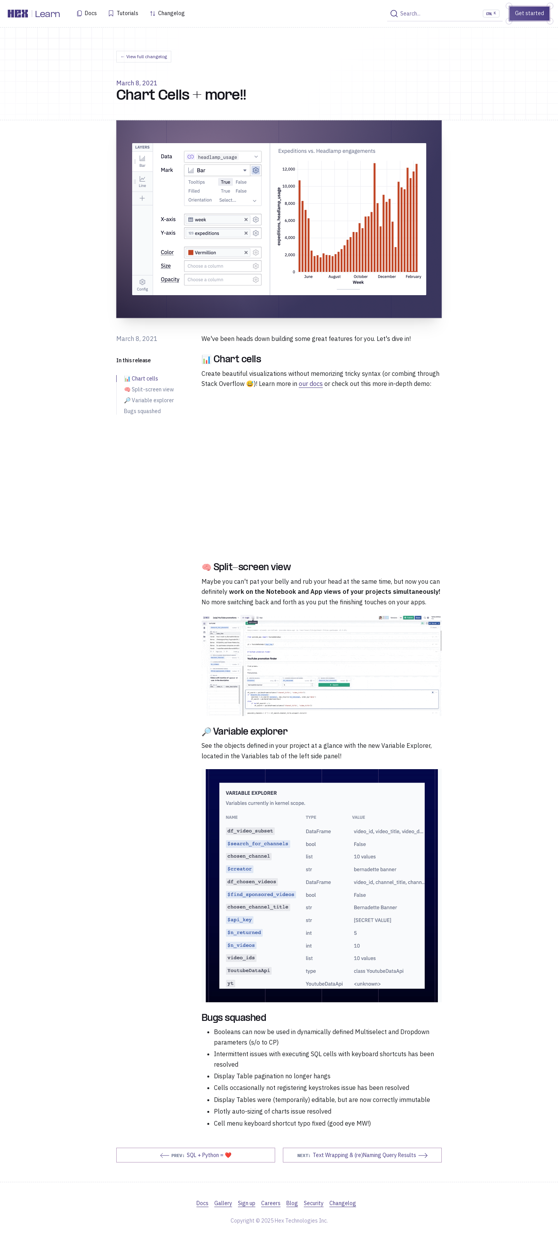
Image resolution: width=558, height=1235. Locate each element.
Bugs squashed (142, 411)
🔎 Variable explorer (149, 400)
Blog (292, 1203)
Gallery (223, 1203)
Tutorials (127, 13)
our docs (311, 383)
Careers (271, 1203)
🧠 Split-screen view (149, 389)
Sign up (246, 1203)
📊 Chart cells (141, 378)
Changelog (171, 13)
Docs (91, 13)
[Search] (445, 13)
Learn (47, 14)
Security (314, 1203)
